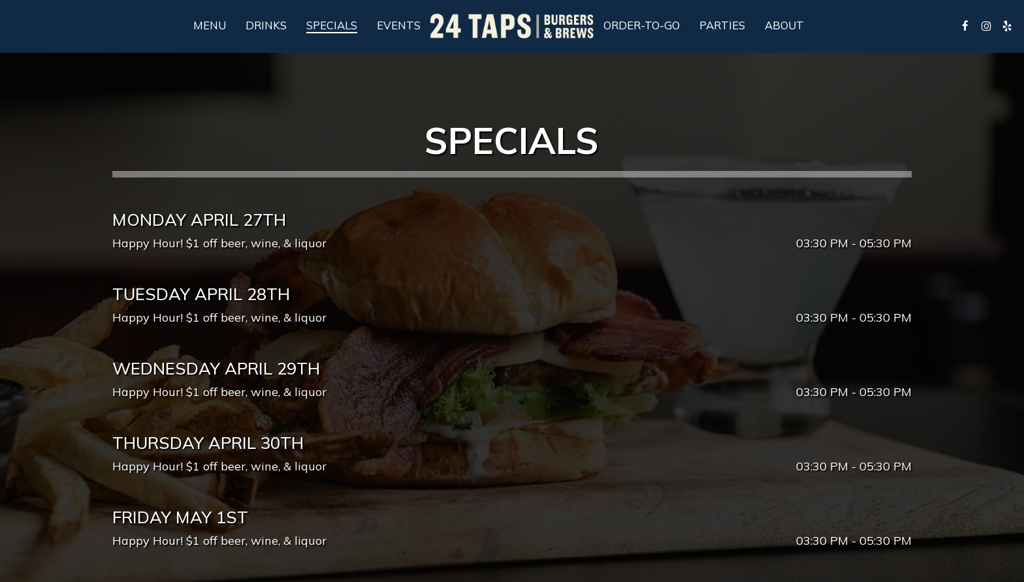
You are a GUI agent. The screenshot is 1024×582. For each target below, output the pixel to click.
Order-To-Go (641, 25)
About (784, 25)
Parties (722, 25)
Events (399, 25)
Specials (331, 25)
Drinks (266, 25)
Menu (209, 25)
